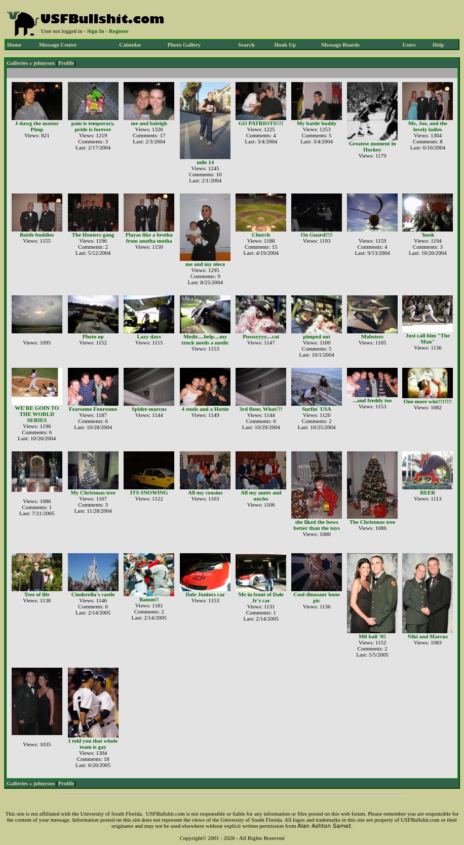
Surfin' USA (316, 409)
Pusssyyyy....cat (261, 336)
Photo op (93, 336)
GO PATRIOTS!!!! (261, 123)
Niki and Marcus (428, 636)
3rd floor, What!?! (261, 409)
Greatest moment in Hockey (372, 146)
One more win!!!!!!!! (427, 401)
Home (14, 45)
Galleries (17, 63)
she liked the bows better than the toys (317, 525)
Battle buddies (37, 235)
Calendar (130, 45)
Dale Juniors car (205, 594)
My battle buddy (316, 123)
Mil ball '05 (372, 636)
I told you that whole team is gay (93, 744)
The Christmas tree (373, 522)
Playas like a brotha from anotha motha (149, 238)
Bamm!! (149, 599)
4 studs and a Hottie (205, 409)
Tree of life (37, 594)
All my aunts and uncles (261, 495)
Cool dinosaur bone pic (316, 597)
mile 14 (205, 162)
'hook (427, 235)
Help (438, 45)
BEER (427, 492)
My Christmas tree (92, 492)
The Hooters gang (93, 235)
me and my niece (205, 264)
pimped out (316, 336)
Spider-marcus (149, 409)
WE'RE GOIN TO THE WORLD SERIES (37, 414)
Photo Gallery (184, 45)
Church (261, 235)
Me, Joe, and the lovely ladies (427, 126)
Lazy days (149, 336)
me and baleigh (149, 123)
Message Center (58, 45)
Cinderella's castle (93, 594)
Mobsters (372, 336)
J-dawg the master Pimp (37, 126)
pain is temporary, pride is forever (93, 126)
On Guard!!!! (316, 235)
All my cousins (205, 492)
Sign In (95, 31)
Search (246, 45)
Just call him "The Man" (428, 338)
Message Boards (340, 45)
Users (408, 45)
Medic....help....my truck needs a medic (205, 339)
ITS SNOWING (149, 492)
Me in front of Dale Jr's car (261, 597)
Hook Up (285, 45)
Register (119, 31)
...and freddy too (372, 400)
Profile (66, 63)
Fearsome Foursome (93, 409)
